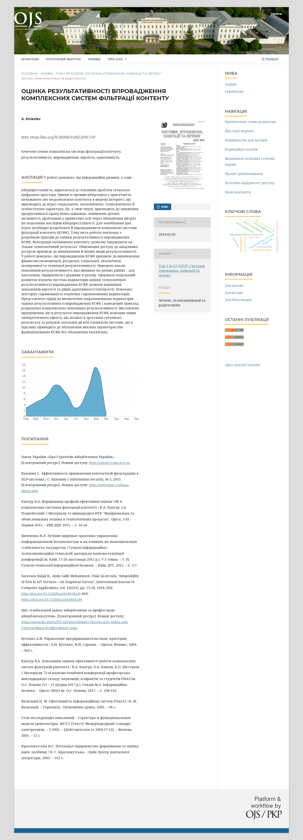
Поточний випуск (63, 59)
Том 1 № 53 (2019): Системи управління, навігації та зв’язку (108, 73)
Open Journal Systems (242, 365)
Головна (29, 73)
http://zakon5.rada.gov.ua (109, 462)
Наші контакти (238, 192)
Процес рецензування (244, 173)
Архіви (94, 59)
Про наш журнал (239, 131)
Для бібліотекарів (238, 300)
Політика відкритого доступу (249, 183)
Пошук (270, 59)
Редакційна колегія (241, 149)
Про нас (116, 59)
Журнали (30, 59)
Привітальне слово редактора (250, 121)
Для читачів (234, 285)
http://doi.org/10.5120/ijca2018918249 (51, 593)
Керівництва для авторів (246, 140)
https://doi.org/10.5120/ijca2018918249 (51, 599)
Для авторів (234, 292)
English (230, 84)
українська (234, 91)
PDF (164, 207)
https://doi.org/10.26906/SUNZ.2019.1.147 (62, 137)
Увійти (276, 14)
